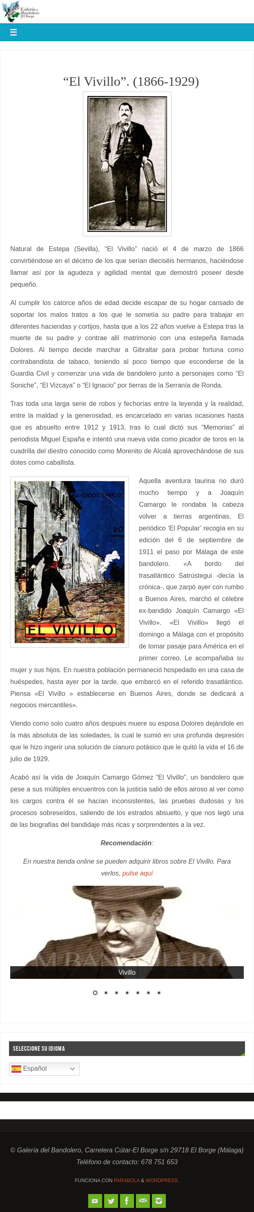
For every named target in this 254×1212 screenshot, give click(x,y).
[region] (127, 946)
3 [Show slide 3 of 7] (116, 993)
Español (29, 1069)
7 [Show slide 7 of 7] (158, 993)
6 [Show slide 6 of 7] (148, 993)
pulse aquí (138, 873)
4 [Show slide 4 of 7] (127, 993)
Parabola (127, 1180)
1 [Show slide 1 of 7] (95, 993)
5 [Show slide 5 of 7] (137, 993)
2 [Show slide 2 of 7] (105, 993)
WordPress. (162, 1180)
